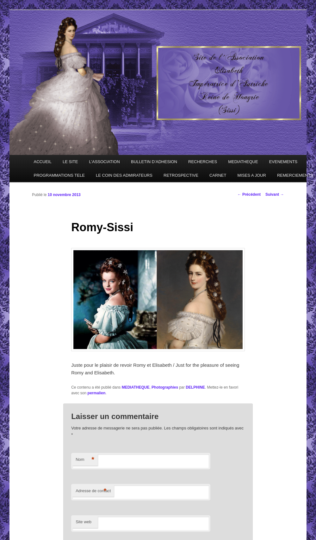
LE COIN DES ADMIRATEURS (124, 175)
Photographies (165, 387)
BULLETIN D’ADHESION (154, 161)
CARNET (217, 175)
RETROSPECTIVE (181, 175)
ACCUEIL (43, 161)
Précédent (249, 194)
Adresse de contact (93, 491)
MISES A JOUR (252, 175)
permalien (97, 393)
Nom (85, 459)
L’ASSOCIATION (104, 161)
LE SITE (70, 161)
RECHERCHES (202, 161)
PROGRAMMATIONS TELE (59, 175)
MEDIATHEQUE (243, 161)
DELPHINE (195, 387)
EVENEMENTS (283, 161)
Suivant (274, 194)
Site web (83, 521)
